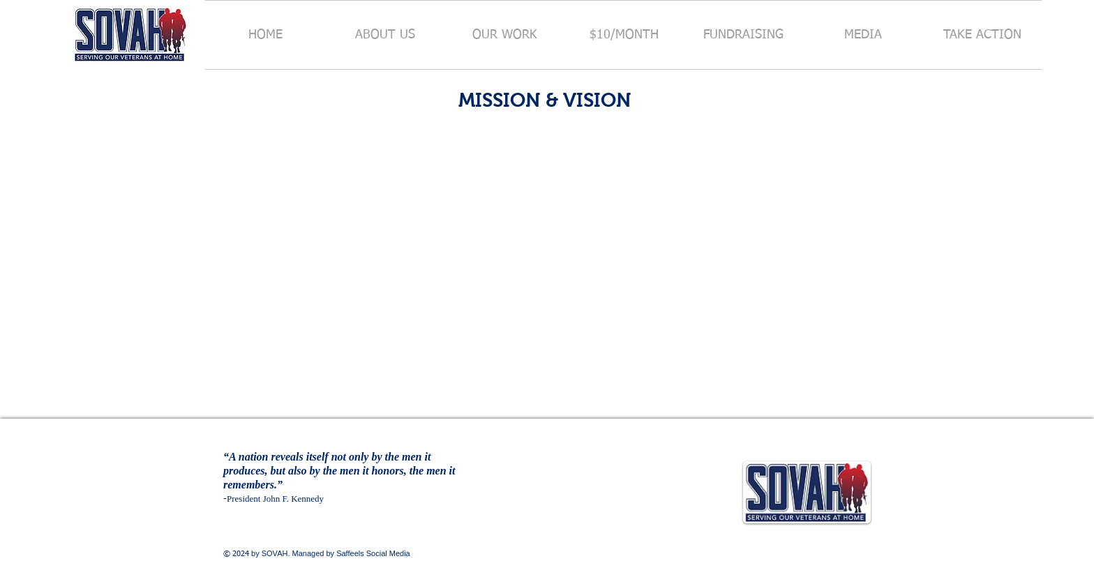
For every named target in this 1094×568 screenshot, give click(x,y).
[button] (385, 35)
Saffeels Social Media (373, 553)
